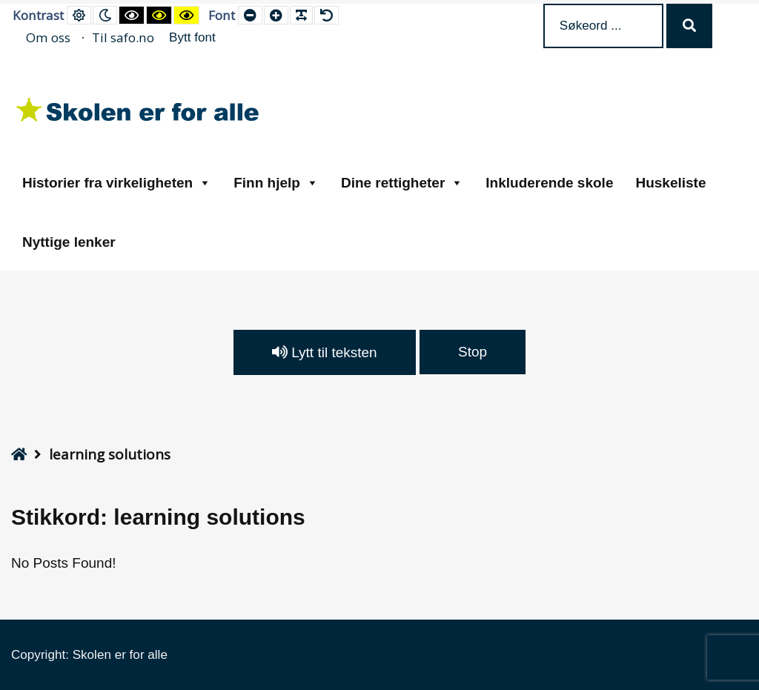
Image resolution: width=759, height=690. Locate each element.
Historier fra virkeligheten (116, 182)
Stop (472, 351)
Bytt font (192, 37)
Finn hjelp (276, 182)
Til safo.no (123, 37)
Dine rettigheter (402, 182)
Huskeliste (670, 182)
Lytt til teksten (324, 352)
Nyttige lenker (69, 242)
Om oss (48, 37)
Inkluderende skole (549, 182)
